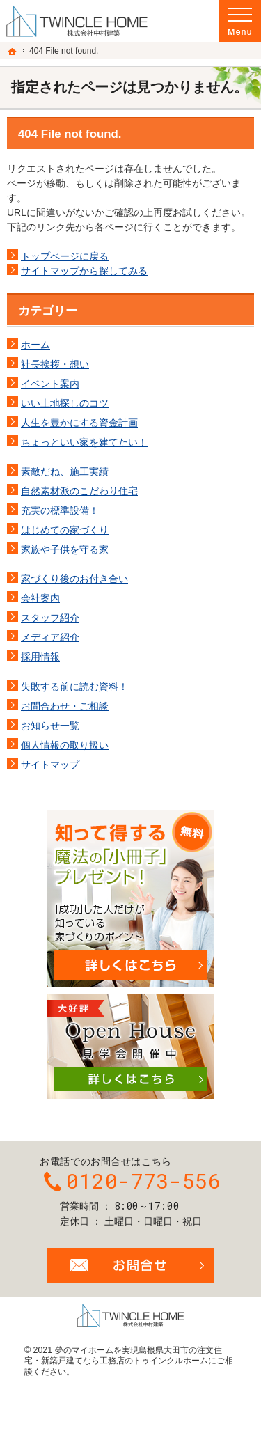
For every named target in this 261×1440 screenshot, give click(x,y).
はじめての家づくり (65, 529)
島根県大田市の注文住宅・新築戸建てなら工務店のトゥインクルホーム (123, 1355)
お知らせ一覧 (50, 725)
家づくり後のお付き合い (74, 578)
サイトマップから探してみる (84, 270)
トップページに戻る (65, 256)
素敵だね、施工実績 (65, 471)
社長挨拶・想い (55, 364)
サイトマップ (50, 764)
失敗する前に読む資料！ (74, 686)
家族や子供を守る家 (65, 549)
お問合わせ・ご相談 (65, 706)
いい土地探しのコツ (65, 403)
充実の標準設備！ (60, 510)
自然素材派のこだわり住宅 (79, 490)
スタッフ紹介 (50, 617)
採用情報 (40, 656)
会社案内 (40, 598)
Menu (240, 21)
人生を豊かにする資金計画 (79, 422)
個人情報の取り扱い (65, 745)
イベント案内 (50, 383)
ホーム (35, 344)
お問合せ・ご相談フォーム (130, 1265)
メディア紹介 (50, 637)
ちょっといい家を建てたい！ (84, 442)
